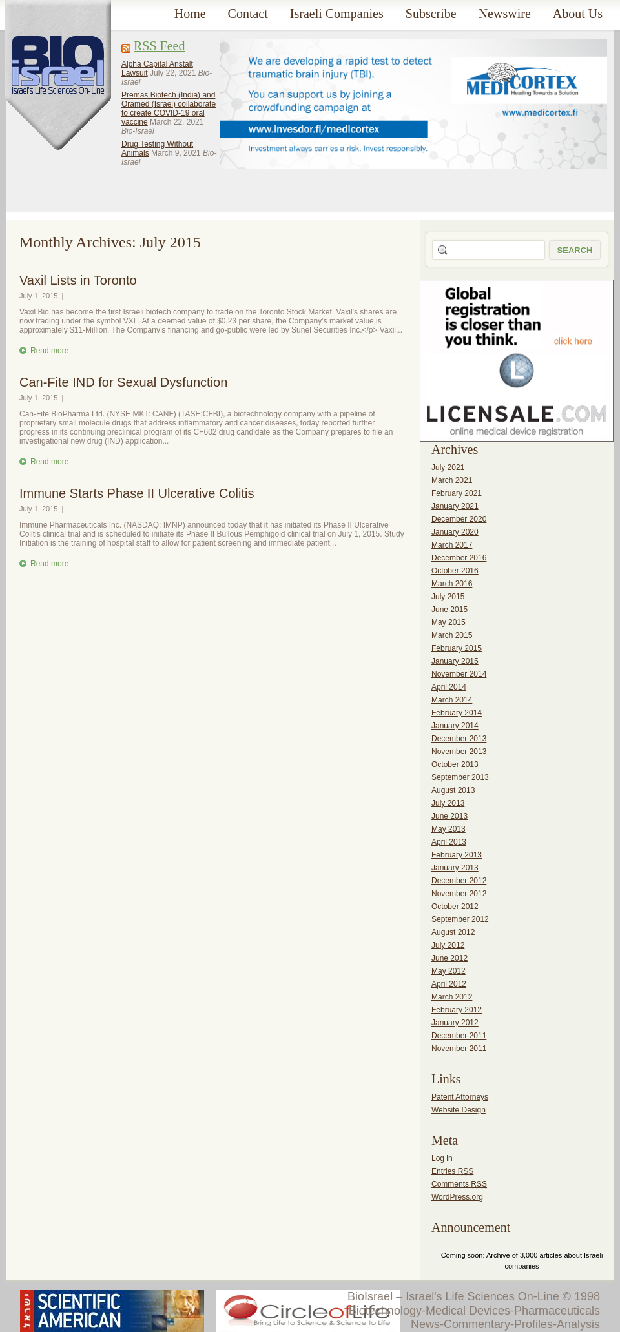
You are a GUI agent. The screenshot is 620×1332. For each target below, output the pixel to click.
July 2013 (447, 803)
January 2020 (455, 532)
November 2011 (458, 1048)
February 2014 (456, 712)
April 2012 (448, 984)
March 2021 (451, 480)
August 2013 (453, 790)
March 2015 (451, 635)
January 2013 (455, 867)
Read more (49, 350)
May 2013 (448, 829)
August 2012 (453, 932)
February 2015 (456, 648)
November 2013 (458, 751)
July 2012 (447, 945)
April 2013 (448, 841)
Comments (459, 1184)
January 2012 (455, 1022)
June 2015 (449, 609)
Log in (442, 1158)
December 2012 (458, 880)
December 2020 (458, 519)
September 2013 (460, 777)
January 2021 (455, 506)
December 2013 (458, 738)
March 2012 (451, 996)
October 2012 (455, 906)
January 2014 (455, 725)
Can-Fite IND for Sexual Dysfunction (123, 382)
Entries (452, 1171)
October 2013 (455, 764)
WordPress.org (457, 1197)
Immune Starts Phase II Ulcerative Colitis (136, 493)
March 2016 (451, 583)
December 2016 (458, 557)
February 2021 (456, 493)
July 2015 (447, 596)
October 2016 (455, 570)
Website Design (458, 1109)
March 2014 (451, 699)
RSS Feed (159, 46)
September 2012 (460, 919)
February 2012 (456, 1009)
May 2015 (448, 622)
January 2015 (455, 661)
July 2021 (447, 467)
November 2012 (458, 893)
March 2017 (451, 544)
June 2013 (449, 816)
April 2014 (448, 687)
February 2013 (456, 854)
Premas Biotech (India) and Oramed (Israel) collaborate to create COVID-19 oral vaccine (168, 108)
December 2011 (458, 1035)
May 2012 (448, 971)
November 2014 (458, 674)
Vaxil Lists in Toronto (78, 280)
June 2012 (449, 958)
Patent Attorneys (459, 1096)
